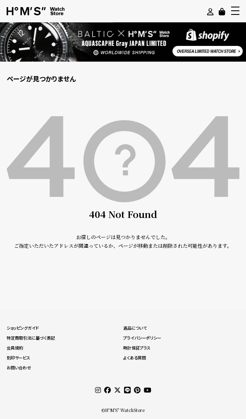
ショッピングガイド (23, 328)
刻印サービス (18, 357)
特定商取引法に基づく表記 (31, 337)
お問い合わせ (19, 367)
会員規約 (15, 347)
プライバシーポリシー (142, 337)
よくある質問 (134, 357)
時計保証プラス (136, 347)
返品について (135, 328)
